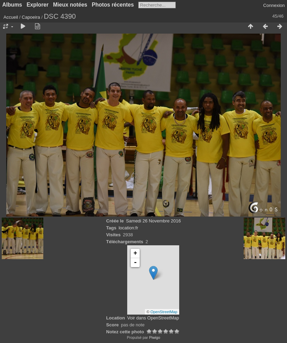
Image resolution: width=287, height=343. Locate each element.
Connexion (274, 5)
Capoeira (31, 17)
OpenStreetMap (163, 312)
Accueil (10, 17)
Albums (12, 5)
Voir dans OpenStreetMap (153, 317)
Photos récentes (113, 5)
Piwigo (154, 337)
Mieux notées (70, 5)
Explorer (38, 5)
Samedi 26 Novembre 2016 (153, 220)
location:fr (128, 227)
